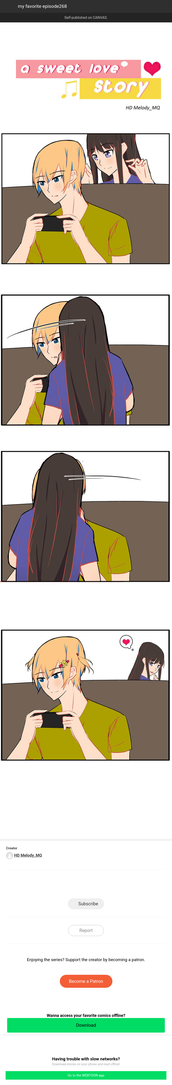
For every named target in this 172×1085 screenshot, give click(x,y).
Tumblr (106, 885)
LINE (46, 885)
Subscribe (88, 903)
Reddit (126, 885)
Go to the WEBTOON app (86, 1075)
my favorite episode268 (42, 6)
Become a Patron (86, 981)
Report (85, 930)
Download (86, 1025)
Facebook (66, 885)
